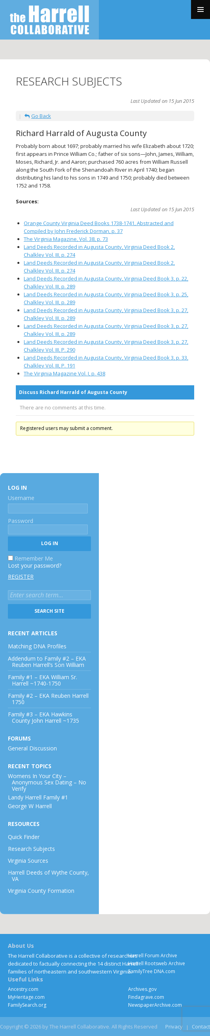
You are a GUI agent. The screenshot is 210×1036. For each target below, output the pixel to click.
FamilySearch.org (27, 1005)
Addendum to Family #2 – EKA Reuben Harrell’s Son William (47, 662)
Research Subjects (31, 848)
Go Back (38, 115)
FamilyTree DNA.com (151, 971)
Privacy (174, 1026)
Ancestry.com (23, 989)
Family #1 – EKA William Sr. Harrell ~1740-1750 (42, 680)
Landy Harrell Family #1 (38, 797)
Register (21, 576)
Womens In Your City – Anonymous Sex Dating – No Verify (47, 782)
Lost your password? (34, 565)
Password (20, 521)
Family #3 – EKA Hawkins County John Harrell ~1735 (43, 717)
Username (21, 498)
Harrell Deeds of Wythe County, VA (48, 876)
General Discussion (32, 748)
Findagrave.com (146, 997)
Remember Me (34, 558)
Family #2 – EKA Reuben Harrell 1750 (48, 699)
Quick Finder (24, 837)
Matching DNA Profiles (37, 646)
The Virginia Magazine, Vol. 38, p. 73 (66, 238)
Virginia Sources (28, 860)
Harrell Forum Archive (152, 955)
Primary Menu (200, 9)
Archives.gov (142, 989)
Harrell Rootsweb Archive (156, 963)
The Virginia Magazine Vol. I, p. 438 (64, 373)
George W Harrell (30, 806)
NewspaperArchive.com (155, 1005)
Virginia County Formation (41, 890)
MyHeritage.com (26, 997)
